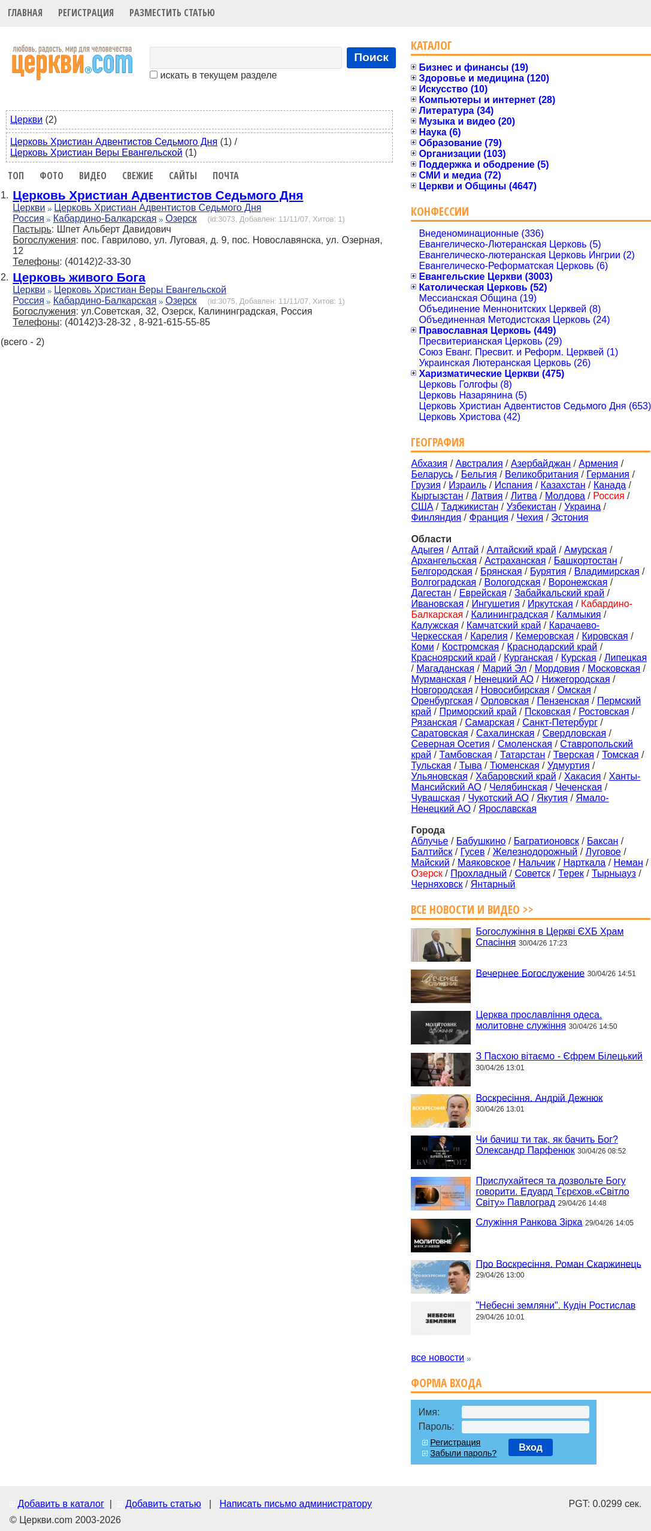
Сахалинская (505, 733)
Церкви (26, 119)
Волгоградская (443, 582)
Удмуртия (568, 765)
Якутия (552, 798)
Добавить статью (163, 1504)
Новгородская (442, 690)
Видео (93, 175)
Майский (430, 862)
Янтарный (493, 884)
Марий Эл (504, 668)
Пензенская (563, 701)
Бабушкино (481, 841)
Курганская (528, 658)
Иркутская (550, 604)
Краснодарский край (552, 647)
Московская (614, 668)
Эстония (570, 517)
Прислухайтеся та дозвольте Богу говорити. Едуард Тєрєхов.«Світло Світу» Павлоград (552, 1191)
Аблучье (429, 841)
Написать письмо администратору (295, 1504)
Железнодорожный (535, 852)
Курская (579, 658)
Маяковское (484, 862)
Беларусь (432, 474)
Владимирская (607, 571)
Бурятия (548, 571)
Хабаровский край (516, 776)
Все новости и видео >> (472, 909)
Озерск (180, 218)
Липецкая (625, 658)
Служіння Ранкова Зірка (529, 1222)
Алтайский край (521, 550)
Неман (628, 862)
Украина (582, 507)
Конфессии (440, 211)
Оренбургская (442, 701)
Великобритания (542, 474)
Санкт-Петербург (559, 722)
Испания (514, 485)
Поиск (371, 57)
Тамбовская (465, 755)
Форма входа (446, 1383)
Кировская (605, 636)
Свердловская (574, 733)
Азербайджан (541, 463)
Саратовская (439, 733)
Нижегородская (575, 679)
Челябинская (518, 787)
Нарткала (584, 862)
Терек (571, 873)
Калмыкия (578, 614)
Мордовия (557, 668)
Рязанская (434, 722)
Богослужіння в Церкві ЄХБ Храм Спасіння (549, 936)
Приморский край (477, 711)
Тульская (431, 765)
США (422, 507)
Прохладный (478, 873)
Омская (574, 690)
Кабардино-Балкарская (105, 218)
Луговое (603, 852)
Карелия (488, 636)
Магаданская (445, 668)
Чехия (529, 517)
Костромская (470, 647)
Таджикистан (470, 507)
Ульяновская (439, 776)
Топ (16, 175)
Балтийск (431, 852)
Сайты (183, 175)
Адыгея (427, 550)
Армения (598, 463)
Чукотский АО (498, 798)
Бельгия (479, 474)
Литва (524, 496)
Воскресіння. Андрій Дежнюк (539, 1097)
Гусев (473, 852)
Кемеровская (545, 636)
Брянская (501, 571)
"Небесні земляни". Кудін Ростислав (555, 1305)
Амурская (585, 550)
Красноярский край (453, 658)
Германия (607, 474)
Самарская (489, 722)
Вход (531, 1447)
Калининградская (510, 614)
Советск (532, 873)
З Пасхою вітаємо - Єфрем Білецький (559, 1056)
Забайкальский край (559, 593)
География (438, 442)
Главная (25, 12)
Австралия (479, 463)
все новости (437, 1357)
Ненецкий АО (504, 679)
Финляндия (436, 517)
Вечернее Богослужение (530, 973)
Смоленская (525, 744)
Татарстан (522, 755)
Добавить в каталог (60, 1504)
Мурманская (438, 679)
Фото (51, 175)
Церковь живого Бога (79, 277)
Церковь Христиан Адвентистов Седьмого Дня (113, 142)
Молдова (565, 496)
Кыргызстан (437, 496)
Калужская (434, 625)
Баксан (602, 841)
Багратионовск (546, 841)
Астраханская (515, 560)
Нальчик (537, 862)
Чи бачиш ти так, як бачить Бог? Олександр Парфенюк (547, 1144)
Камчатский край (504, 625)
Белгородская (441, 571)
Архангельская (443, 560)
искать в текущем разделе (213, 75)
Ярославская (508, 809)
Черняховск (436, 884)
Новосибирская (515, 690)
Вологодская (513, 582)
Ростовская (604, 711)
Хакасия (582, 776)
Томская (620, 755)
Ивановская (437, 604)
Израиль (467, 485)
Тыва (470, 765)
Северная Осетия (450, 744)
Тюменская (515, 765)
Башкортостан (585, 560)
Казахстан (563, 485)
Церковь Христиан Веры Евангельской (96, 152)
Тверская (573, 755)
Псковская (548, 711)
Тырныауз (614, 873)
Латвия (486, 496)
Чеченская (578, 787)
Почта (226, 175)
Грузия (425, 485)
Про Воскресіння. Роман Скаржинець (558, 1263)
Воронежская (578, 582)
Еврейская (483, 593)
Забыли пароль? (463, 1453)
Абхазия (429, 463)
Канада (610, 485)
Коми (422, 647)
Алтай (465, 550)
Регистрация (86, 12)
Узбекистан (531, 507)
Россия (28, 218)
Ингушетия (495, 604)
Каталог (431, 45)
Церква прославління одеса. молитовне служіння (539, 1020)
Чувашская (435, 798)
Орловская (505, 701)
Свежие (137, 175)
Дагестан (431, 593)
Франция (488, 517)
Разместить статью (172, 12)
